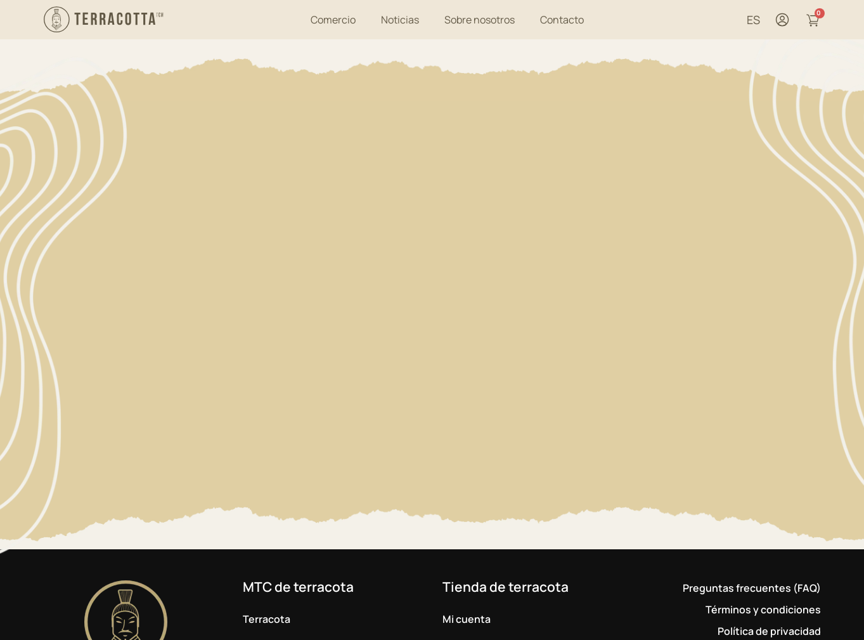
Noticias (400, 20)
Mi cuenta (466, 619)
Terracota (266, 619)
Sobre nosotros (479, 20)
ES (753, 19)
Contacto (562, 20)
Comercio (333, 20)
